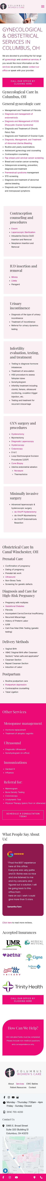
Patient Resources (18, 1087)
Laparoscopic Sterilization (23, 232)
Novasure (18, 470)
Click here (7, 922)
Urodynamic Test (13, 799)
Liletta (14, 280)
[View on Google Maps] (23, 1156)
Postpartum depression (15, 684)
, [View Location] (17, 1129)
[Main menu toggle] (42, 6)
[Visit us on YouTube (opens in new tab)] (13, 1097)
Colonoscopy (11, 796)
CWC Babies (32, 1083)
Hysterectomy (17, 434)
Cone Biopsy (17, 463)
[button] (23, 82)
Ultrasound (10, 577)
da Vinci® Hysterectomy (25, 512)
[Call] (13, 1112)
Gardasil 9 (10, 769)
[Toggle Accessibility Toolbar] (5, 1171)
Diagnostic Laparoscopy (22, 441)
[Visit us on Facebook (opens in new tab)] (4, 1097)
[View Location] (3, 1126)
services (6, 67)
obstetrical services (30, 59)
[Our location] (34, 1177)
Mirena (14, 277)
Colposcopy (17, 448)
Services (20, 1083)
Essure (14, 228)
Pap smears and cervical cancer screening (24, 158)
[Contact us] (41, 1177)
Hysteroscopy (17, 445)
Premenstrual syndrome (15, 172)
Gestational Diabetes (14, 606)
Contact (32, 1087)
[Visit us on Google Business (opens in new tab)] (17, 1097)
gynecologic (11, 59)
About (11, 1083)
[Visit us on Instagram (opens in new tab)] (9, 1097)
